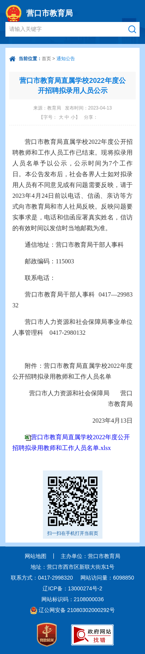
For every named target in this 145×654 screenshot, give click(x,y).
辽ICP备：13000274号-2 (72, 588)
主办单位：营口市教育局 (90, 556)
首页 (46, 58)
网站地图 (35, 556)
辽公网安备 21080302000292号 (77, 610)
